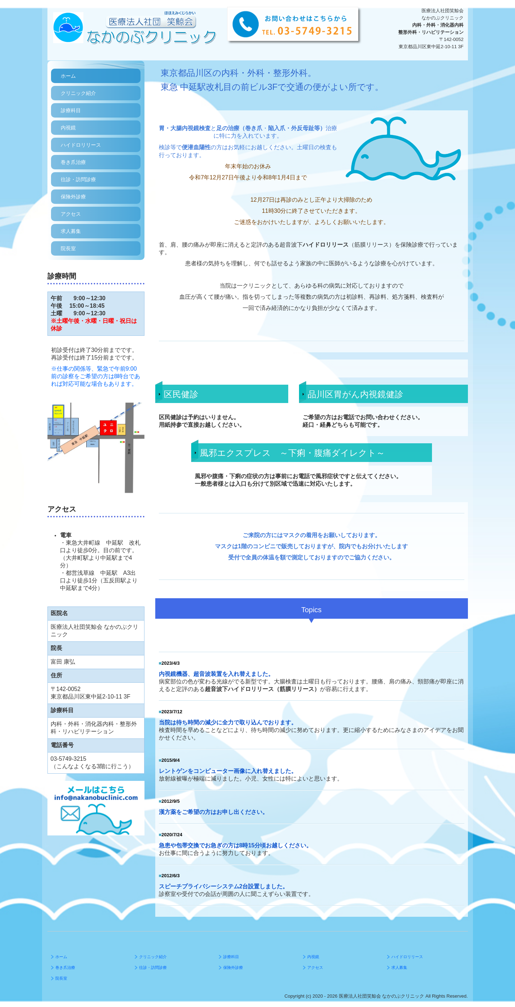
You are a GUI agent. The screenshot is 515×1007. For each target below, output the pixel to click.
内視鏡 (68, 128)
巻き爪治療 (73, 162)
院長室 (68, 248)
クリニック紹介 (78, 93)
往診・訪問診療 (78, 179)
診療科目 (71, 110)
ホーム (68, 76)
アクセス (71, 214)
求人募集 (71, 231)
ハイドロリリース (81, 145)
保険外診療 (73, 197)
